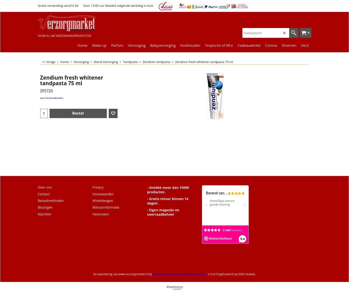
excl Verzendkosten (51, 98)
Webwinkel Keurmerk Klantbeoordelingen (180, 274)
